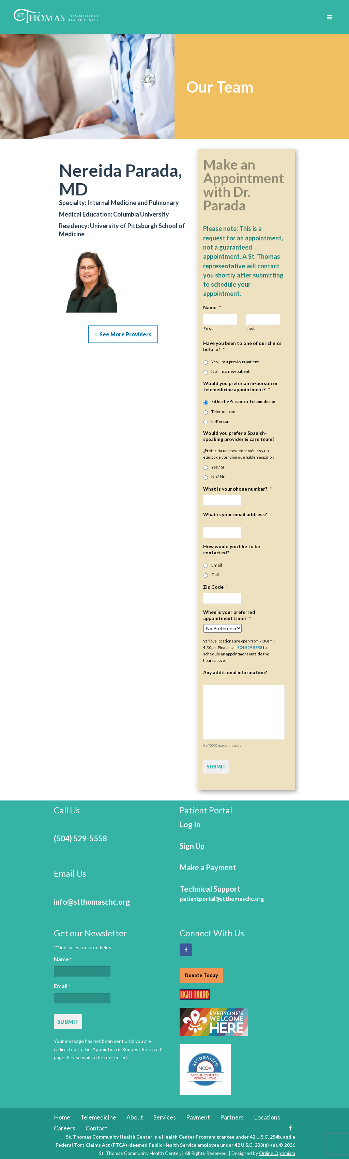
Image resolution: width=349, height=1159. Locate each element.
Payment (198, 1115)
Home (62, 1115)
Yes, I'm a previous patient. (235, 361)
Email (216, 565)
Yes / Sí (217, 467)
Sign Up (192, 843)
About (134, 1115)
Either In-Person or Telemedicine (243, 401)
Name (212, 307)
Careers (64, 1126)
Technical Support (222, 891)
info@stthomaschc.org (92, 899)
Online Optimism (277, 1151)
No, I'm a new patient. (231, 371)
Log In (190, 821)
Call (215, 574)
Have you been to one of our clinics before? (242, 346)
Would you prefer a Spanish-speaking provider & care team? (238, 436)
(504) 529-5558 (80, 835)
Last (250, 328)
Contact (96, 1126)
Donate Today (201, 972)
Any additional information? (235, 672)
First (208, 328)
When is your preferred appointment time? (229, 615)
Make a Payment (208, 864)
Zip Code (215, 587)
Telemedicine (224, 411)
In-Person (220, 421)
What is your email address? (235, 514)
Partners (232, 1115)
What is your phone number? (237, 489)
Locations (267, 1115)
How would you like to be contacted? (231, 549)
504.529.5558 (249, 647)
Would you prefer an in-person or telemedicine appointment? (240, 386)
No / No (218, 476)
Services (164, 1115)
